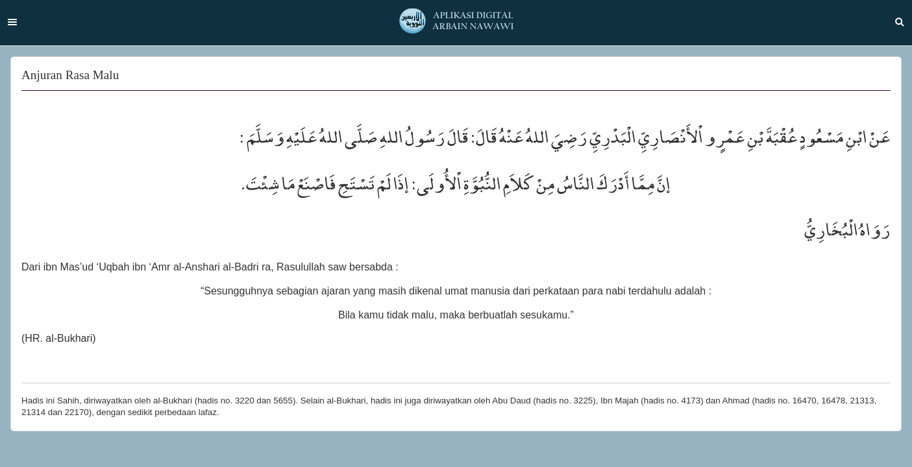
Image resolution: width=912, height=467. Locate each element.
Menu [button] (12, 22)
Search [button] (900, 22)
